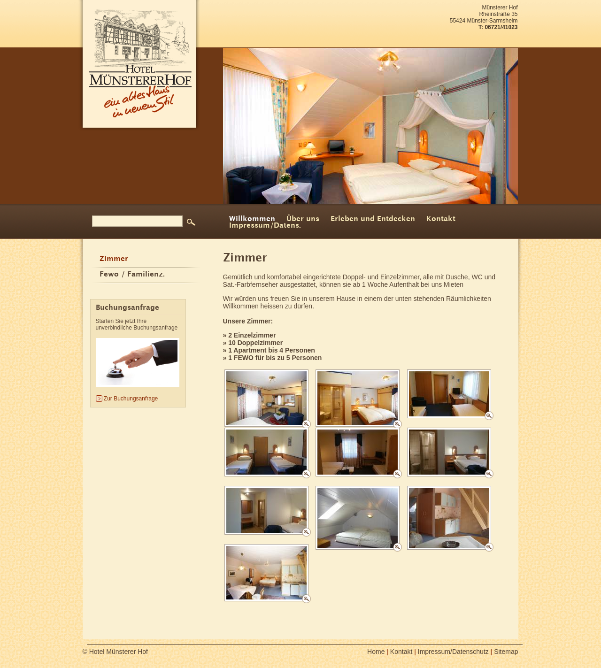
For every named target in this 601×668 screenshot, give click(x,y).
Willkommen (252, 219)
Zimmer (114, 259)
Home (376, 651)
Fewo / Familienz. (132, 274)
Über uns (302, 219)
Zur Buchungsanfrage (131, 398)
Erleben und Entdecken (373, 219)
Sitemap (506, 651)
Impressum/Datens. (265, 226)
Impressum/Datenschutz (453, 651)
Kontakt (440, 219)
